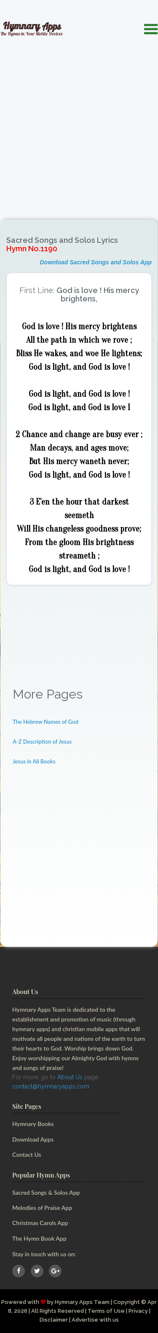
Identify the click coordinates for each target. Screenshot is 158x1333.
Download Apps (33, 1139)
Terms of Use (106, 1311)
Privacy (138, 1311)
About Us (70, 1077)
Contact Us (26, 1154)
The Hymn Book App (39, 1238)
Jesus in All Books (34, 761)
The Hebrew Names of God (45, 721)
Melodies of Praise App (42, 1207)
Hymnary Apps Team (82, 1302)
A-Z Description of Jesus (42, 741)
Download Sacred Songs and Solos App (96, 262)
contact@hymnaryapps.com (50, 1086)
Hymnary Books (33, 1123)
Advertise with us (95, 1320)
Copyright (126, 1302)
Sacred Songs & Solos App (46, 1192)
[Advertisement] (79, 124)
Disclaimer (54, 1320)
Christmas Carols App (40, 1222)
